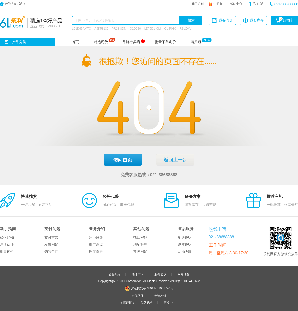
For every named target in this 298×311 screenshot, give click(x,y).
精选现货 (101, 42)
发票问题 (51, 244)
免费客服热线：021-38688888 (149, 174)
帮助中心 (236, 3)
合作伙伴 (138, 295)
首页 (75, 42)
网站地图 (183, 274)
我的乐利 (198, 3)
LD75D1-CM (152, 28)
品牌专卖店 (131, 42)
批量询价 (7, 251)
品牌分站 (146, 302)
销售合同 (51, 251)
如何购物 (7, 237)
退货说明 (185, 244)
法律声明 (138, 274)
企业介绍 (114, 274)
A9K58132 (101, 28)
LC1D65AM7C (81, 28)
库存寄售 (96, 251)
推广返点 (96, 244)
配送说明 (185, 237)
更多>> (168, 302)
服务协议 (160, 274)
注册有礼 (219, 3)
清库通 (196, 42)
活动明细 (185, 251)
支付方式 (51, 237)
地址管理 (140, 244)
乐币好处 (96, 237)
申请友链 (160, 295)
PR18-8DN (119, 28)
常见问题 (140, 251)
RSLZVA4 (186, 28)
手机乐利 (258, 3)
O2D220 (135, 28)
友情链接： (127, 302)
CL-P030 (170, 28)
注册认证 (7, 244)
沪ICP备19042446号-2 (185, 280)
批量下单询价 (165, 42)
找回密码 (140, 237)
